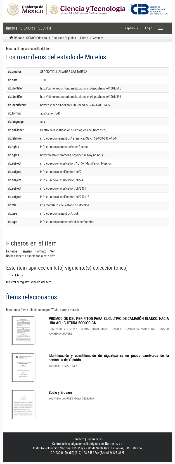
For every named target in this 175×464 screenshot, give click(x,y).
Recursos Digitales (64, 38)
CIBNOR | (27, 28)
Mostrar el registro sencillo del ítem (28, 49)
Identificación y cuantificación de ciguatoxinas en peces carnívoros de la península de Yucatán (109, 357)
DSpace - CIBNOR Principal (30, 38)
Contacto (79, 439)
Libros (84, 38)
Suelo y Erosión (60, 392)
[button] (132, 28)
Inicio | (11, 28)
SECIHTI (44, 28)
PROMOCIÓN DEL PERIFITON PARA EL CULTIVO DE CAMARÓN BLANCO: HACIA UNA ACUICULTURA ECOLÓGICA (109, 320)
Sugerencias (95, 439)
